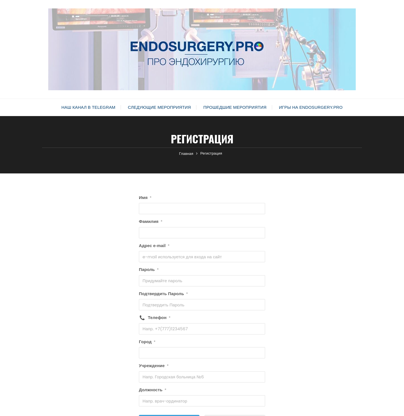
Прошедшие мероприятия (235, 107)
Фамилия (150, 221)
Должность (152, 390)
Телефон (159, 318)
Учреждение (154, 366)
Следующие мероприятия (159, 107)
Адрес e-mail (154, 246)
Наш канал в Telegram (88, 107)
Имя (145, 198)
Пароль (149, 269)
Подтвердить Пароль (163, 294)
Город (147, 342)
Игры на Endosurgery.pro (311, 107)
